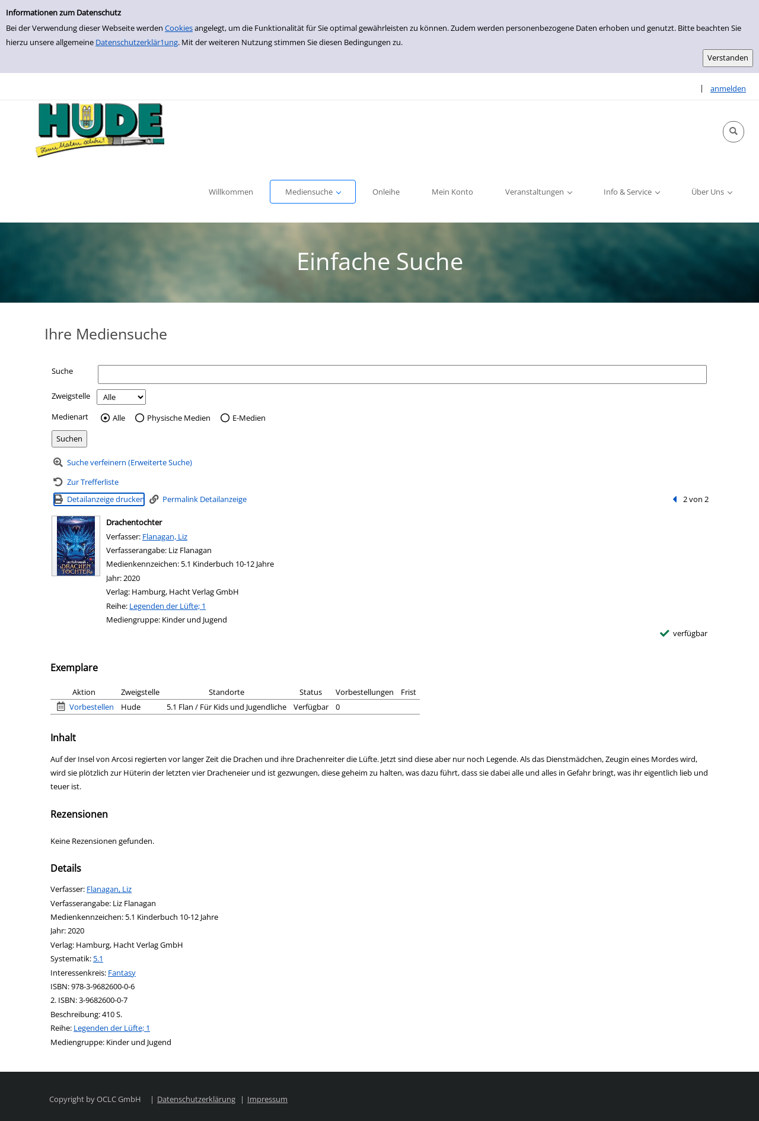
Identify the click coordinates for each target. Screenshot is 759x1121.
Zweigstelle (71, 395)
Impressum (267, 1099)
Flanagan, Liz (164, 536)
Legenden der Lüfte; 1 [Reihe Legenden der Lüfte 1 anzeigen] (167, 606)
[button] (733, 131)
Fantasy (122, 972)
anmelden (728, 88)
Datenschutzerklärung (196, 1099)
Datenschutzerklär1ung (136, 42)
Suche (62, 371)
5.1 (98, 958)
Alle (119, 418)
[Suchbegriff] (402, 374)
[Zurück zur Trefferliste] (86, 482)
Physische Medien (179, 418)
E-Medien (249, 418)
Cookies (179, 28)
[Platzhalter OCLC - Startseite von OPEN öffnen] (96, 132)
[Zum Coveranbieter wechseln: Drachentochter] (76, 546)
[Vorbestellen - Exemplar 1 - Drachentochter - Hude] (85, 706)
